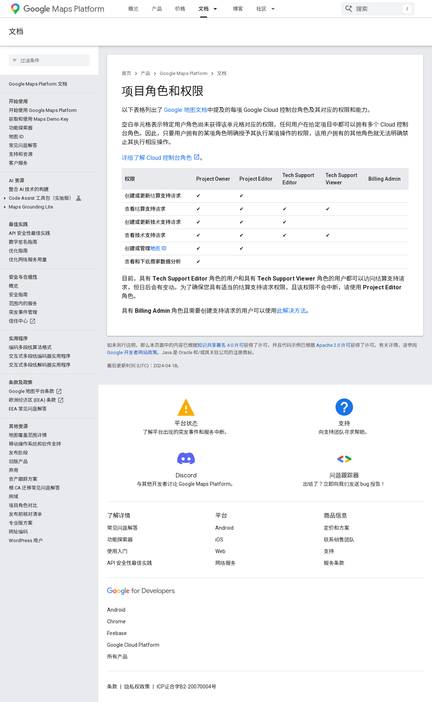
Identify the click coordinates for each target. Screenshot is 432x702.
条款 (112, 687)
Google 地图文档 (185, 109)
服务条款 (334, 563)
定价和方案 (336, 528)
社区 (261, 8)
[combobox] (377, 8)
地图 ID (158, 248)
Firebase (117, 633)
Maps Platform (63, 9)
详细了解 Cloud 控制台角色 (157, 157)
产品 (157, 8)
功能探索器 (120, 540)
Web (220, 551)
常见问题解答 (122, 528)
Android (224, 528)
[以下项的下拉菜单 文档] (217, 9)
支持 (329, 551)
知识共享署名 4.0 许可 (220, 345)
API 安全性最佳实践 (129, 563)
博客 (238, 8)
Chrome (116, 621)
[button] (47, 198)
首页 (126, 73)
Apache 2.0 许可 (333, 345)
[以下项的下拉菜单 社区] (275, 9)
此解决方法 (291, 310)
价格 (180, 8)
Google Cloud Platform (133, 645)
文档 (16, 31)
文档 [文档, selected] (203, 8)
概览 (133, 8)
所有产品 (117, 657)
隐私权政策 (137, 687)
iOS (219, 540)
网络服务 (225, 563)
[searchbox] (49, 60)
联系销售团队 (339, 540)
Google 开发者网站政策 (132, 352)
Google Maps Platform (184, 73)
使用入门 (117, 551)
